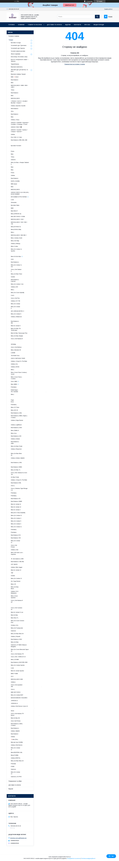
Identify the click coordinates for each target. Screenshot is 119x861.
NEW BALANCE (15, 98)
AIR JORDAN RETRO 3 (17, 311)
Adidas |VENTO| (15, 758)
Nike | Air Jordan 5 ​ (26, 307)
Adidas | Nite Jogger (16, 567)
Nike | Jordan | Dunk (16, 238)
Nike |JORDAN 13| (16, 213)
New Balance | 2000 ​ (26, 442)
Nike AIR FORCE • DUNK (18, 216)
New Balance (14, 80)
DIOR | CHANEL (15, 181)
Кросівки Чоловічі (16, 145)
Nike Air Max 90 (15, 718)
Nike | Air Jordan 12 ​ (26, 541)
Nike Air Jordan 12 (16, 507)
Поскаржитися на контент (73, 858)
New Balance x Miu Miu (17, 561)
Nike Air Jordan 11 (16, 504)
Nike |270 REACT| (16, 226)
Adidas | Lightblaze (16, 424)
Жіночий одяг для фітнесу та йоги (19, 70)
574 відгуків (89, 1)
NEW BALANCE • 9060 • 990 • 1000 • (19, 86)
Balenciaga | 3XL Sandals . (28, 390)
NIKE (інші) (14, 184)
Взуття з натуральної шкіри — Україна (20, 60)
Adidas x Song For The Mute (19, 361)
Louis (12, 199)
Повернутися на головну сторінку (74, 64)
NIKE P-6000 (14, 673)
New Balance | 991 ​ (26, 322)
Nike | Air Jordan (15, 303)
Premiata (13, 763)
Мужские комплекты (16, 67)
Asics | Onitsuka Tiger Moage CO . (23, 489)
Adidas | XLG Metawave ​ (26, 592)
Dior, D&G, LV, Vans (16, 137)
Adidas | (13, 682)
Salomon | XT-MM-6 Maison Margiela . (23, 645)
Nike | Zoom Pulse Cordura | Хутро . (23, 373)
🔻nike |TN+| (14, 739)
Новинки (21, 24)
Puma (12, 151)
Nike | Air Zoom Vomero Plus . (25, 621)
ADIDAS (13, 159)
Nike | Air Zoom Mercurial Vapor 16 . (22, 650)
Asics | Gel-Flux (15, 298)
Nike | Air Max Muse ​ (27, 587)
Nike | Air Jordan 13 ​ (26, 772)
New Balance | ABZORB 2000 (19, 662)
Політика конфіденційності (88, 858)
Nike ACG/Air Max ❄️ (17, 256)
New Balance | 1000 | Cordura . (25, 724)
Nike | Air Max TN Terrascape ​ (25, 329)
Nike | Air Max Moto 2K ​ (25, 454)
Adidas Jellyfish (15, 731)
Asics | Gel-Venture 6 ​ (25, 270)
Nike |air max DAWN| (17, 742)
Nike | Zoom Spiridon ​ (27, 596)
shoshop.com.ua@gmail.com (18, 838)
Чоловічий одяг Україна (18, 48)
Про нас (87, 24)
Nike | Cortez (14, 246)
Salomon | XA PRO (16, 776)
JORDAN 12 (14, 700)
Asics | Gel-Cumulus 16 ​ (24, 608)
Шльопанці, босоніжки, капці (19, 56)
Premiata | (13, 387)
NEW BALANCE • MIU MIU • (19, 235)
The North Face (15, 355)
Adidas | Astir (14, 549)
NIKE (12, 208)
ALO (12, 676)
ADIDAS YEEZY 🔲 (16, 127)
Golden (13, 276)
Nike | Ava (13, 433)
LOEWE (13, 352)
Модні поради (99, 24)
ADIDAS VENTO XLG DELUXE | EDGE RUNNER (20, 193)
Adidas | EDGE (15, 367)
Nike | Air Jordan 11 (16, 526)
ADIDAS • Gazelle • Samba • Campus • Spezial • (19, 130)
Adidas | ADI (14, 287)
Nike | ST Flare (15, 407)
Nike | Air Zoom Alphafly (17, 292)
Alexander (13, 202)
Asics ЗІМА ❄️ (15, 381)
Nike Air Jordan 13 (16, 570)
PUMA (12, 766)
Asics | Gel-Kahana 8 (17, 338)
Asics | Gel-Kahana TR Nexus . (25, 714)
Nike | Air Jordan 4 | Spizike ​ (24, 249)
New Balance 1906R (16, 501)
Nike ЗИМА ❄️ (15, 384)
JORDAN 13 (14, 703)
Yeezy (12, 90)
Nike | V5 (13, 584)
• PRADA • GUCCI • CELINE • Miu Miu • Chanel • (19, 102)
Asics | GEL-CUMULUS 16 (18, 656)
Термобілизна (15, 64)
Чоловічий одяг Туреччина (18, 45)
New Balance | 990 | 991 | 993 (19, 140)
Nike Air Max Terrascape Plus (19, 333)
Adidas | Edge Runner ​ (24, 421)
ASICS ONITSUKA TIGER (18, 358)
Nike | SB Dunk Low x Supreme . (18, 554)
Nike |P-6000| (14, 755)
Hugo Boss (19, 400)
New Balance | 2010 (16, 427)
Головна (11, 24)
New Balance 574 (16, 535)
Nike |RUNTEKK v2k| (16, 752)
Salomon (13, 630)
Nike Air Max (14, 615)
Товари (11, 40)
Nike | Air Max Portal (16, 446)
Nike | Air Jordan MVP (17, 695)
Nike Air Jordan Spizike (17, 670)
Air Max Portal (15, 477)
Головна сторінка (14, 36)
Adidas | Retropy (15, 243)
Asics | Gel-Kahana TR (17, 654)
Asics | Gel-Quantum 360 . (26, 685)
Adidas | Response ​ (25, 449)
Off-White (13, 344)
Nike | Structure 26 (16, 350)
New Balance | (15, 262)
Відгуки (68, 24)
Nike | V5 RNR (15, 659)
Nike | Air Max (15, 642)
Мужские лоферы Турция (18, 74)
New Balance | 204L (16, 413)
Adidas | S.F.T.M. (15, 301)
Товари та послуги (35, 24)
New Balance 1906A (16, 467)
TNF (12, 573)
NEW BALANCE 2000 (17, 679)
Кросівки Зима (15, 205)
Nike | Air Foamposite (17, 628)
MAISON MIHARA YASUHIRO (19, 697)
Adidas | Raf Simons (16, 745)
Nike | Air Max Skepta (17, 336)
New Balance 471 (16, 498)
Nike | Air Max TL (15, 470)
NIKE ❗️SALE (14, 77)
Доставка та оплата (54, 24)
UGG (12, 259)
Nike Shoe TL (14, 618)
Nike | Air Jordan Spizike (18, 665)
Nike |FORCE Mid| (16, 229)
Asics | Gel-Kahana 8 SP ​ (24, 601)
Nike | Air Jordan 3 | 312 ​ (24, 265)
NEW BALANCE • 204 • (17, 219)
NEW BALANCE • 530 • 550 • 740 (19, 223)
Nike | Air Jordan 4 (16, 518)
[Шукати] (97, 16)
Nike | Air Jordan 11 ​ (26, 748)
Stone (12, 710)
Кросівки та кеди (16, 42)
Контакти (77, 24)
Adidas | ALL (14, 364)
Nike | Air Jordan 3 (16, 524)
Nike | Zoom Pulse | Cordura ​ (24, 377)
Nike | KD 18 (14, 410)
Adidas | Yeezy (15, 119)
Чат (111, 856)
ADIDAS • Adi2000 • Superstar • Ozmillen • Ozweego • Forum (20, 123)
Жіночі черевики (15, 54)
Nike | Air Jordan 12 (16, 515)
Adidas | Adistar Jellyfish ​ (23, 458)
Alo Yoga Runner (15, 581)
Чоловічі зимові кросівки (18, 51)
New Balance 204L (16, 483)
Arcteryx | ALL (14, 625)
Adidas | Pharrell (15, 636)
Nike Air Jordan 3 (15, 509)
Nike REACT (14, 211)
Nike (12, 82)
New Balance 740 (16, 538)
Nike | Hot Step (15, 240)
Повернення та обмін (15, 781)
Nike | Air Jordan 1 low (17, 284)
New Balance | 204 (16, 436)
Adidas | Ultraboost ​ (25, 317)
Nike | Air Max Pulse (16, 274)
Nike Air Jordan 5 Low (17, 612)
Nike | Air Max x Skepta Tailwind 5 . (22, 163)
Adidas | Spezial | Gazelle (18, 105)
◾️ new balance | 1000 (17, 558)
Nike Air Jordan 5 (15, 325)
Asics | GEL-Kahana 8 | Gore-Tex (19, 473)
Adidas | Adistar (15, 439)
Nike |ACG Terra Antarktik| (18, 512)
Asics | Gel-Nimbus (16, 347)
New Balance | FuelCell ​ (26, 280)
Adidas (13, 134)
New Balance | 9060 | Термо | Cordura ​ (20, 416)
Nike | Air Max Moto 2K (17, 633)
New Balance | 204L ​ (25, 463)
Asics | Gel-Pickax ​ (28, 546)
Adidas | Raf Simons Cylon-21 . (23, 707)
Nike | (12, 232)
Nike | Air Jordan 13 (16, 578)
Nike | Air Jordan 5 (16, 314)
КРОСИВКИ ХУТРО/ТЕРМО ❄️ (20, 197)
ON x (12, 111)
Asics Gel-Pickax (16, 721)
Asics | (13, 485)
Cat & (12, 295)
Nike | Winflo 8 (15, 430)
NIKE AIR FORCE (15, 692)
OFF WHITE (14, 564)
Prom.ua (68, 856)
